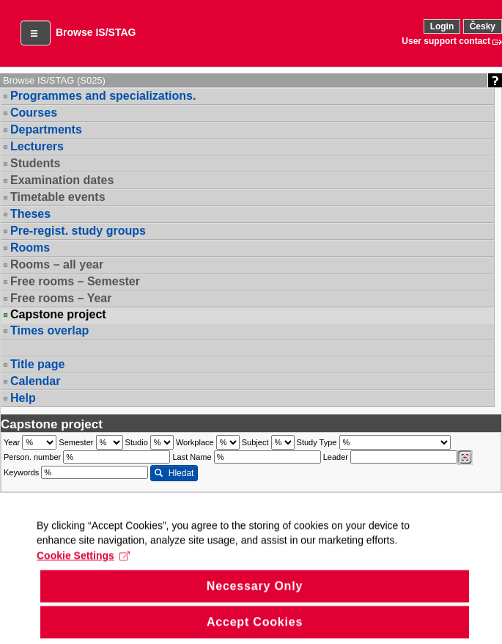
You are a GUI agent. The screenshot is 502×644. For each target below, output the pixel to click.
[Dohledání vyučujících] (465, 457)
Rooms (30, 247)
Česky (482, 26)
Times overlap (49, 330)
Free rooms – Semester (75, 281)
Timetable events (58, 197)
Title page (37, 364)
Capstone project (58, 314)
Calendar (35, 381)
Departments (46, 129)
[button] (36, 33)
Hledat (174, 473)
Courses (33, 112)
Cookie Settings (83, 571)
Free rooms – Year (60, 298)
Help (23, 398)
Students (35, 163)
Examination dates (62, 180)
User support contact (446, 41)
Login (442, 26)
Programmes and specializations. (103, 95)
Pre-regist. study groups (78, 230)
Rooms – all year (56, 264)
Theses (30, 214)
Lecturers (37, 146)
